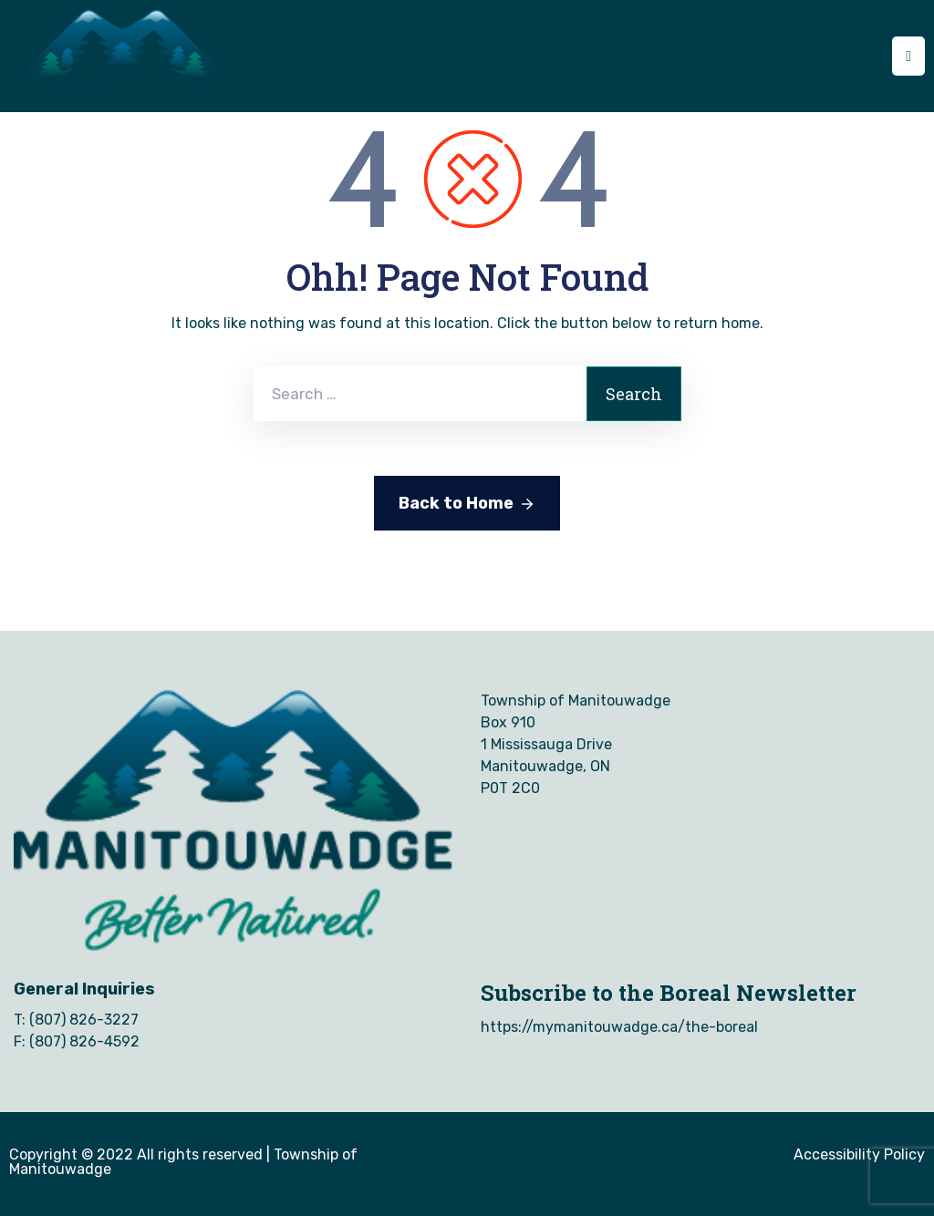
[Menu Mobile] (908, 56)
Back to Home (467, 504)
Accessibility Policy (859, 1154)
